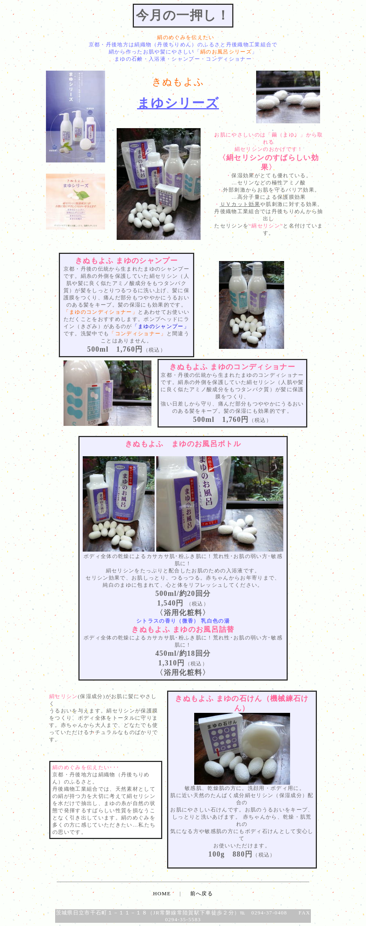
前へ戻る (201, 893)
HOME (162, 893)
